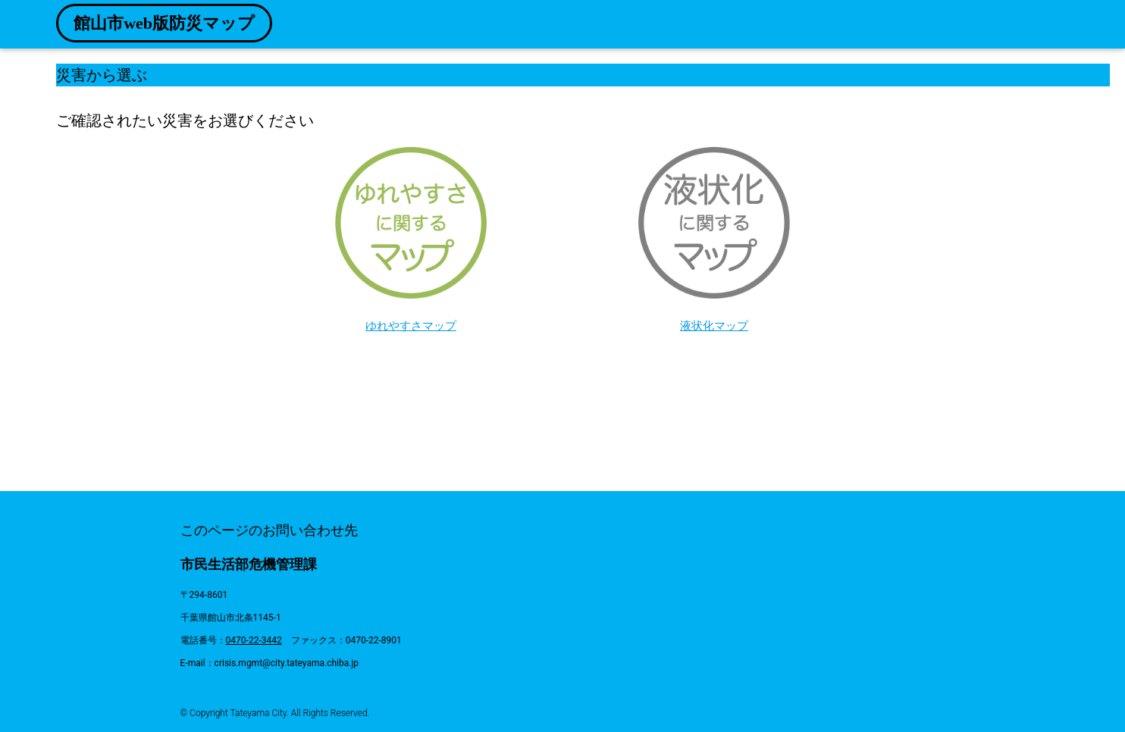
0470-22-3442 (254, 640)
